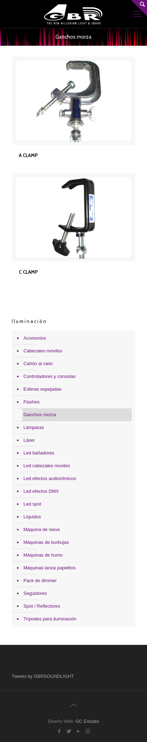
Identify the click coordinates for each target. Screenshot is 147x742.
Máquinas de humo (43, 555)
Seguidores (35, 593)
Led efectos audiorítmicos (49, 478)
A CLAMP (28, 155)
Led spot (32, 504)
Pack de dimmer (40, 580)
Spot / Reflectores (41, 606)
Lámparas (33, 427)
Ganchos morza (39, 414)
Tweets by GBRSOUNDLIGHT (43, 676)
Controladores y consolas (49, 376)
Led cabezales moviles (46, 465)
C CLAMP (28, 272)
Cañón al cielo (38, 363)
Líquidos (32, 516)
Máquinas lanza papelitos (49, 567)
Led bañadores (38, 453)
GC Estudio (87, 721)
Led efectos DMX (41, 491)
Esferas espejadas (42, 389)
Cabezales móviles (42, 350)
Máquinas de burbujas (46, 542)
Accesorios (34, 338)
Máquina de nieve (41, 529)
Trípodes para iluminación (49, 618)
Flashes (31, 402)
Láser (29, 440)
